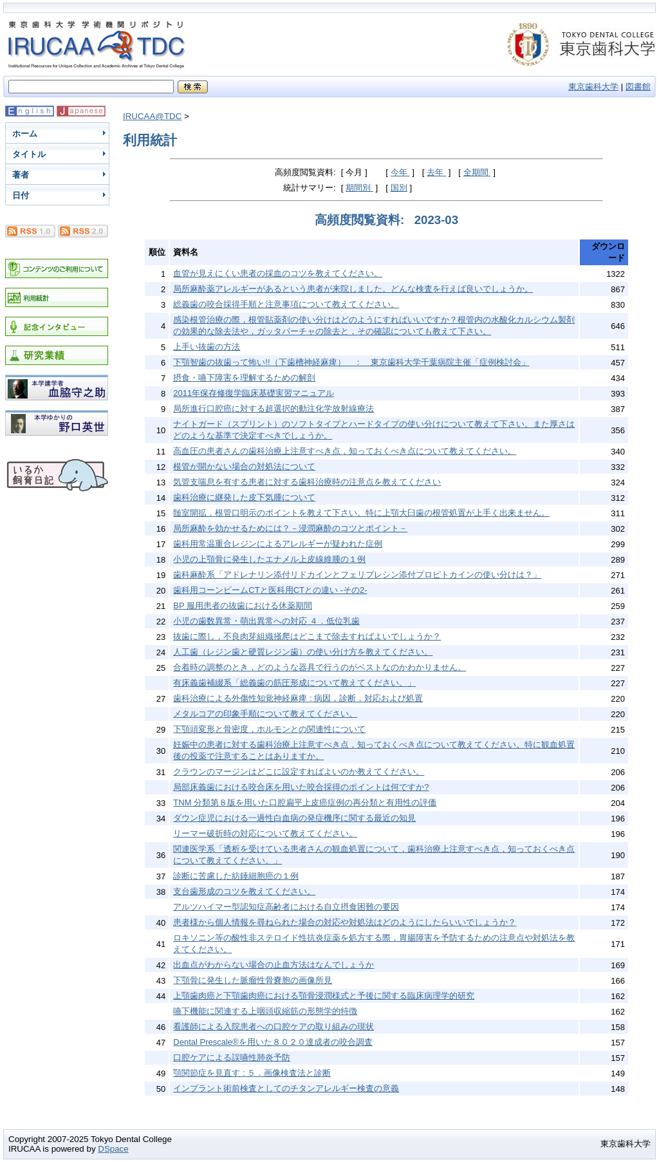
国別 (399, 187)
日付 (20, 195)
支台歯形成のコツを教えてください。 (244, 891)
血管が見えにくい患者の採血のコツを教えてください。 (277, 273)
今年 (400, 172)
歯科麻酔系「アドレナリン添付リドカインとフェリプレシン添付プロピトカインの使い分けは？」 (357, 574)
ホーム (24, 133)
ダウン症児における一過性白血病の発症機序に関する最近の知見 (294, 818)
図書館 (638, 86)
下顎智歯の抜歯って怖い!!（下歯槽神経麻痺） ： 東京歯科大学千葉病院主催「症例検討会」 (351, 362)
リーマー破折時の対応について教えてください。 (265, 833)
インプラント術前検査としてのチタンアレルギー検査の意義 (286, 1088)
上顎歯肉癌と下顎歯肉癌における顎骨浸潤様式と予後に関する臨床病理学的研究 (323, 995)
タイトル (29, 154)
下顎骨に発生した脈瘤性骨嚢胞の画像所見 (252, 980)
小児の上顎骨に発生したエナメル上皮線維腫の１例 (269, 559)
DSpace (113, 1149)
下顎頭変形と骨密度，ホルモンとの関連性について (269, 729)
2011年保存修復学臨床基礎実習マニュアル (253, 393)
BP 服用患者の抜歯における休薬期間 (242, 605)
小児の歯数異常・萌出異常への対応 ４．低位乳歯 (266, 621)
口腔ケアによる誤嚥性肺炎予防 (231, 1057)
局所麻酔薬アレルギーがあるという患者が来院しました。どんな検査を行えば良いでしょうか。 (353, 289)
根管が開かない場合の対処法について (244, 466)
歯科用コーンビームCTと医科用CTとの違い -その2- (270, 590)
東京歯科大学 (593, 86)
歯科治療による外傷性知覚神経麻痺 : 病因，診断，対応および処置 (298, 698)
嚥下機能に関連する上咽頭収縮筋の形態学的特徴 (265, 1011)
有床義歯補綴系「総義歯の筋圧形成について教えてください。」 (294, 683)
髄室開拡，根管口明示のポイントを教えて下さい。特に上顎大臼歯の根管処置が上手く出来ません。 (361, 513)
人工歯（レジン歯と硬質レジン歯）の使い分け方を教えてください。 (302, 652)
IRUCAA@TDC (152, 116)
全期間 (477, 172)
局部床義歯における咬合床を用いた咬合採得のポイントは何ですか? (301, 787)
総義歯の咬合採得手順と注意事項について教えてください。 (286, 304)
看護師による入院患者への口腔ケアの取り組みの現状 (273, 1026)
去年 (436, 172)
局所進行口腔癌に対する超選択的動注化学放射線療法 (273, 408)
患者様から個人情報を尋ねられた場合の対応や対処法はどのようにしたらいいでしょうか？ (344, 922)
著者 (20, 175)
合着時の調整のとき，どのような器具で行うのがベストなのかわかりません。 (319, 667)
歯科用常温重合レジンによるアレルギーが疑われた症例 (277, 543)
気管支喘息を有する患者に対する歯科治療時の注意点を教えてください (307, 482)
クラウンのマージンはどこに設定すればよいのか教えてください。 (298, 771)
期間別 (359, 187)
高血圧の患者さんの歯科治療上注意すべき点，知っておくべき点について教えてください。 (344, 451)
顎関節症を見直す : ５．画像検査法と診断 (252, 1073)
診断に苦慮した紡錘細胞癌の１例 (236, 876)
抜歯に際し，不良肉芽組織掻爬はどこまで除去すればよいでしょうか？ (307, 636)
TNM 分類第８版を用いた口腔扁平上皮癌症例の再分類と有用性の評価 (304, 802)
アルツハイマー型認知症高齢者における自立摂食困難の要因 (286, 907)
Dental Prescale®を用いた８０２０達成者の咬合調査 (272, 1042)
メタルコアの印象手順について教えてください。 (265, 713)
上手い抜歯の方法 (206, 346)
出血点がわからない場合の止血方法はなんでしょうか (273, 965)
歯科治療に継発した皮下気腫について (244, 497)
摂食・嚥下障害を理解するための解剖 (244, 377)
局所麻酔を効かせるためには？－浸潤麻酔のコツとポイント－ (290, 528)
